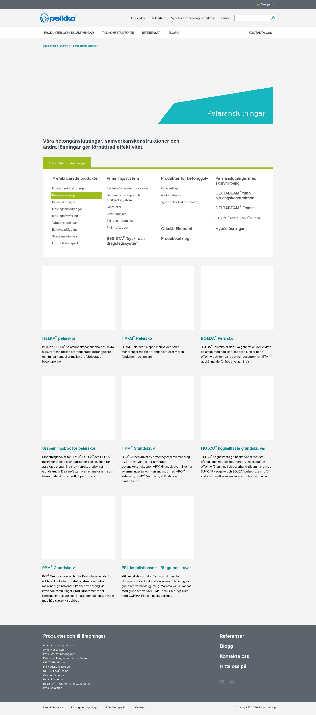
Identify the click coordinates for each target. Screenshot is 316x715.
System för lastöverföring (179, 202)
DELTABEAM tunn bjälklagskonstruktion (234, 195)
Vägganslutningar (64, 223)
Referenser (151, 33)
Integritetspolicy (53, 707)
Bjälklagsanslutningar (67, 209)
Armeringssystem (123, 178)
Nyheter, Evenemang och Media (193, 18)
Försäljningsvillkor (117, 707)
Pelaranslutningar (64, 195)
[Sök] (272, 18)
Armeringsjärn (117, 214)
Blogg (173, 33)
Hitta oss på (233, 666)
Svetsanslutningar (65, 236)
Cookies (140, 707)
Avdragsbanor (171, 195)
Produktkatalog (175, 238)
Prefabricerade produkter (85, 46)
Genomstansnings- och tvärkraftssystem (123, 197)
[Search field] (252, 18)
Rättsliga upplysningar (84, 707)
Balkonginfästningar (121, 221)
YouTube (222, 680)
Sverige (265, 4)
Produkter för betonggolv (184, 178)
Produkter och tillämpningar (69, 33)
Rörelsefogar (170, 188)
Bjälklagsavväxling (65, 216)
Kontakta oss (260, 33)
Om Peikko (137, 18)
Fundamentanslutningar (69, 188)
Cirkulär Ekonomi (176, 228)
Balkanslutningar (63, 202)
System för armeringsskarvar (128, 188)
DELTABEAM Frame (234, 208)
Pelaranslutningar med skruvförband (235, 181)
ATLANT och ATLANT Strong (237, 217)
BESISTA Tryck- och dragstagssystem (126, 241)
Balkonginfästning (65, 230)
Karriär (225, 18)
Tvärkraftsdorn (117, 228)
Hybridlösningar (229, 228)
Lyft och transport (65, 243)
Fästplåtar (114, 207)
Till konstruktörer (118, 33)
